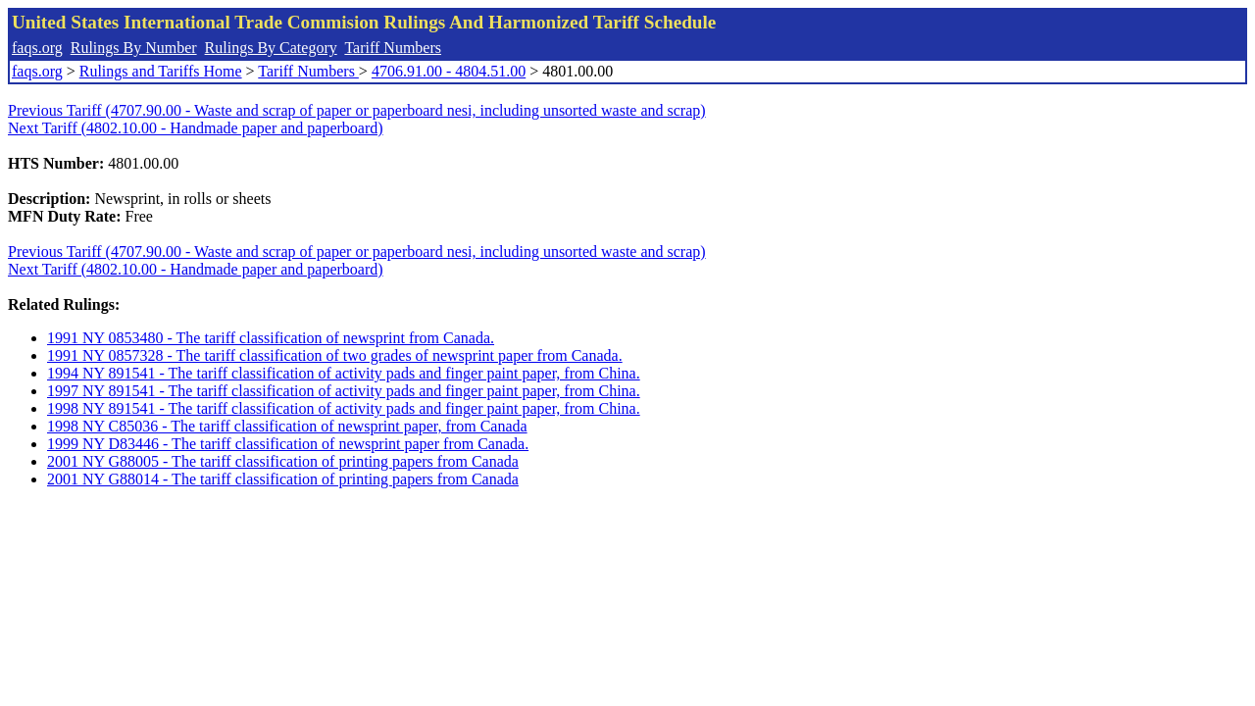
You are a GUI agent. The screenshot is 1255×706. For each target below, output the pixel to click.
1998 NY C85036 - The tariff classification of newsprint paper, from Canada (287, 426)
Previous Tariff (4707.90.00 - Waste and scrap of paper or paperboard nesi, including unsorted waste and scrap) (357, 110)
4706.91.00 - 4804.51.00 (449, 71)
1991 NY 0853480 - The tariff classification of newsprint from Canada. (270, 337)
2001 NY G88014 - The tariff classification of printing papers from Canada (283, 479)
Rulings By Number (134, 47)
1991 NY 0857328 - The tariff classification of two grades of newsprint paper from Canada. (335, 355)
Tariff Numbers (392, 47)
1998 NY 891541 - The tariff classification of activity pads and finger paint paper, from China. (343, 408)
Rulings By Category (271, 47)
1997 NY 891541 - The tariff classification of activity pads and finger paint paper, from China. (343, 390)
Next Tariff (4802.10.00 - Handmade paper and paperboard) (195, 128)
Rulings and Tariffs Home (160, 71)
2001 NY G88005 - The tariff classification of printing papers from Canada (283, 461)
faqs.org (37, 47)
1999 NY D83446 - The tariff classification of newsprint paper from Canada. (287, 443)
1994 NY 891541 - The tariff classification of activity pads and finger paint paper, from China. (343, 373)
